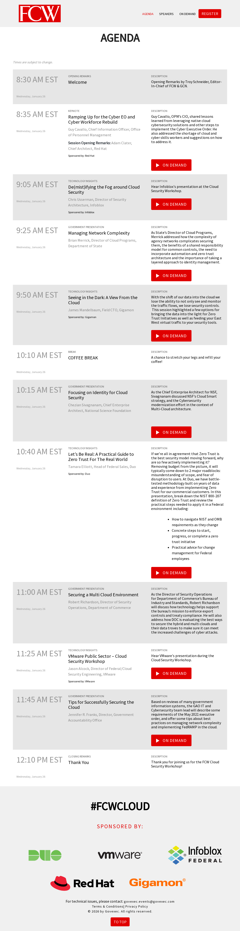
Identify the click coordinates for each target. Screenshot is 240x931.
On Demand (187, 14)
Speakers (166, 14)
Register (210, 13)
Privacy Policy (136, 906)
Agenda (148, 14)
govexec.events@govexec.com (149, 901)
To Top (120, 922)
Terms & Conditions (108, 906)
